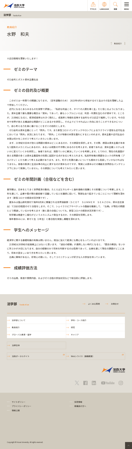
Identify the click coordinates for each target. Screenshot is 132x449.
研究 (73, 327)
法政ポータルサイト (20, 356)
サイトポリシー (18, 402)
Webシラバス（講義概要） (82, 356)
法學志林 (16, 345)
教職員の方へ (80, 406)
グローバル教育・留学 (21, 334)
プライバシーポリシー (21, 406)
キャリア (75, 334)
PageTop (128, 445)
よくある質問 (94, 303)
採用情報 (78, 402)
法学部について (18, 320)
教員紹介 (16, 327)
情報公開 (16, 410)
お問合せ (115, 303)
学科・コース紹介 (78, 320)
